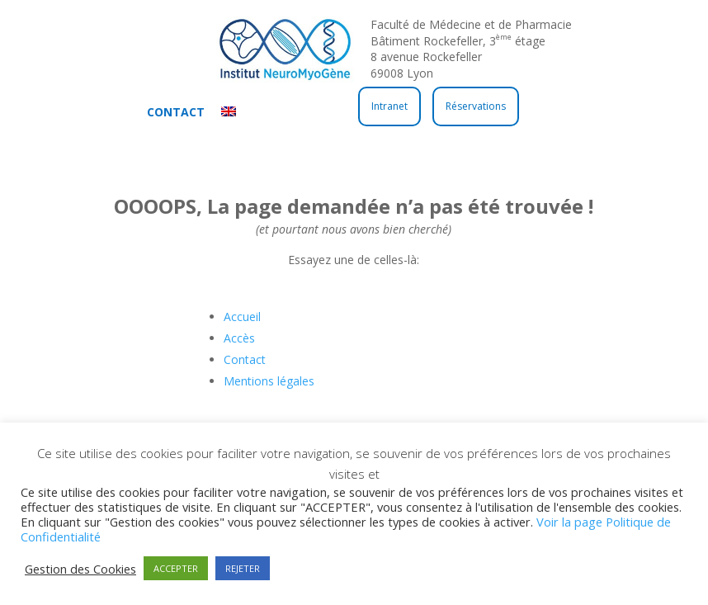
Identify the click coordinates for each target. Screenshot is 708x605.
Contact (176, 112)
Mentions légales (269, 381)
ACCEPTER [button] (175, 568)
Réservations (476, 106)
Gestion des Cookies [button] (80, 568)
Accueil (242, 316)
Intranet (389, 106)
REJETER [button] (242, 568)
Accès (239, 338)
